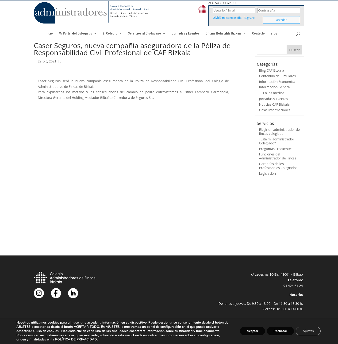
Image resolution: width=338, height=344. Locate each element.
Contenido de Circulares (277, 76)
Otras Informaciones (275, 110)
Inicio (49, 33)
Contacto (258, 33)
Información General (275, 87)
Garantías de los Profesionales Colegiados (278, 166)
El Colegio (110, 33)
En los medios (273, 93)
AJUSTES (28, 327)
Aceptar (250, 331)
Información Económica (277, 81)
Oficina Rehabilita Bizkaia (223, 33)
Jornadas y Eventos (186, 33)
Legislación (267, 173)
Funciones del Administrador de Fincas (277, 156)
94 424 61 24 (293, 285)
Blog (274, 33)
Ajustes (308, 331)
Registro (249, 17)
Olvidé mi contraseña (227, 17)
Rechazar (279, 331)
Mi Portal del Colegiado (75, 33)
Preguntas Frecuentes (275, 149)
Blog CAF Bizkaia (271, 70)
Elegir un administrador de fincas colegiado (279, 131)
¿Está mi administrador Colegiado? (276, 141)
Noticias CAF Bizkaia (274, 104)
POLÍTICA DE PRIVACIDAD (76, 339)
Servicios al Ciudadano (144, 33)
